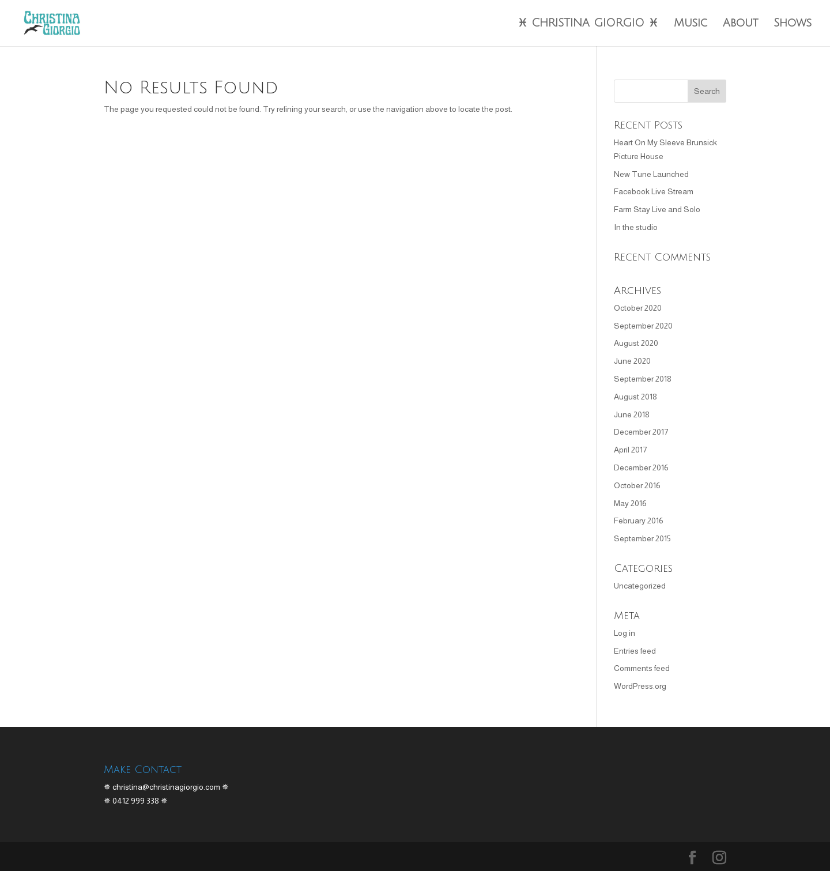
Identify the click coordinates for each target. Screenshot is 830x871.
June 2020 (632, 360)
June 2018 (632, 414)
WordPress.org (640, 686)
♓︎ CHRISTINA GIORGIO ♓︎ (588, 24)
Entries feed (635, 650)
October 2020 (638, 307)
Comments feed (642, 668)
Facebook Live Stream (653, 191)
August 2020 (636, 343)
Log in (624, 633)
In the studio (636, 227)
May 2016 (630, 503)
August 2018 (635, 396)
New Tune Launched (651, 174)
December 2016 (641, 467)
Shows (793, 24)
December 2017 (641, 431)
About (740, 24)
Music (690, 24)
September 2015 (642, 538)
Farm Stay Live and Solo (657, 209)
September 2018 (642, 378)
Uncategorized (640, 585)
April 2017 (630, 449)
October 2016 (637, 485)
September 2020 (643, 325)
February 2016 (638, 520)
